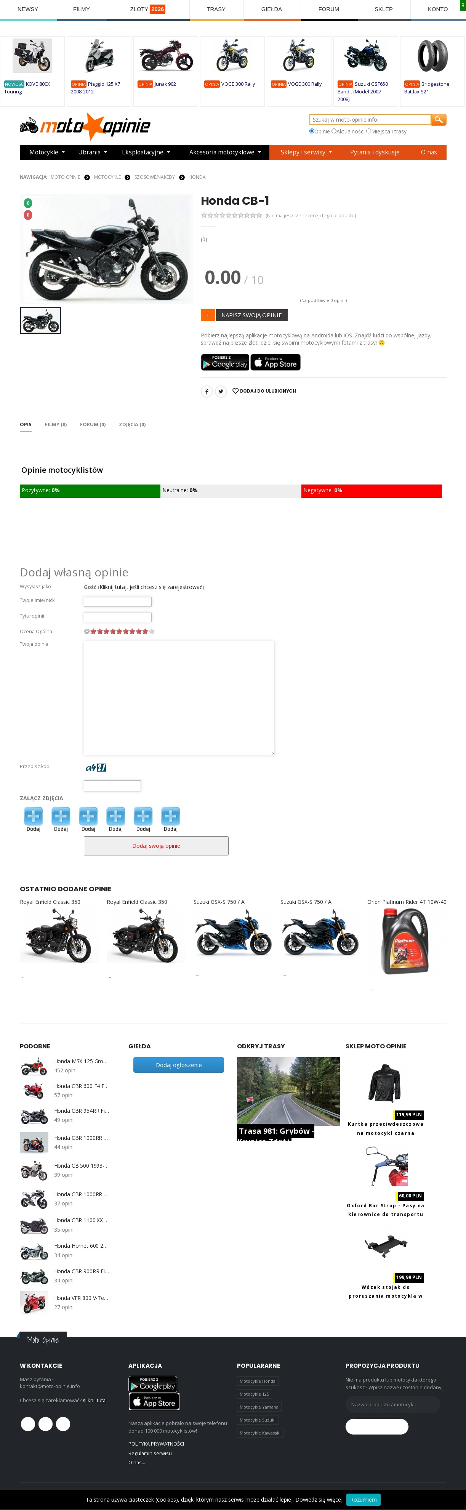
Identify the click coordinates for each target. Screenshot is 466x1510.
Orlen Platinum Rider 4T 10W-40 (407, 901)
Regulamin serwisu (150, 1452)
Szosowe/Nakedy (155, 176)
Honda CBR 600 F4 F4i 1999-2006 (81, 1085)
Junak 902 (165, 84)
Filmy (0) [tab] (56, 423)
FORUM (329, 9)
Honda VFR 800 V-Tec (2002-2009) (81, 1297)
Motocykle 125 (254, 1393)
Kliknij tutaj (95, 1399)
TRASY (217, 9)
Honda (197, 176)
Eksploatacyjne (142, 152)
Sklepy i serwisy (304, 152)
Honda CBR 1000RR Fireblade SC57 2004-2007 (81, 1137)
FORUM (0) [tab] (93, 423)
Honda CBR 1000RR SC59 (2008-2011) (81, 1194)
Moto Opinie (65, 176)
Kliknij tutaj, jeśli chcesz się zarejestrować (150, 586)
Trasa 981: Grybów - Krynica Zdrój (275, 1135)
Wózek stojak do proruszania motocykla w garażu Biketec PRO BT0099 (385, 1296)
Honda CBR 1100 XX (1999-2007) (81, 1220)
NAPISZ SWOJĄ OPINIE (251, 314)
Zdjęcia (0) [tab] (132, 423)
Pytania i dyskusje (376, 152)
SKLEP (384, 9)
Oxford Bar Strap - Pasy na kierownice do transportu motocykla (385, 1214)
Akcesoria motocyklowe (222, 152)
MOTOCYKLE (107, 176)
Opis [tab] (26, 423)
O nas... (137, 1462)
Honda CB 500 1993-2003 (81, 1165)
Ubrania (89, 152)
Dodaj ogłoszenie (179, 1064)
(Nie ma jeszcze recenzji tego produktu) (311, 214)
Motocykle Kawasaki (260, 1433)
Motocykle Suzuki (257, 1420)
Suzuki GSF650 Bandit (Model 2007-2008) (363, 92)
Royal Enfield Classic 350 (50, 901)
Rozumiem (363, 1499)
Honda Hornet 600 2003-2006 (81, 1245)
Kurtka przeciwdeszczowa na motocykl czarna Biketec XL (386, 1132)
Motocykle (44, 152)
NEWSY (28, 9)
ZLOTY (149, 9)
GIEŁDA (272, 9)
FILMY (81, 9)
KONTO (438, 9)
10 (152, 631)
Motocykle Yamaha (259, 1407)
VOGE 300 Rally (238, 84)
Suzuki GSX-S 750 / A (219, 901)
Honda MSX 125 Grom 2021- (81, 1060)
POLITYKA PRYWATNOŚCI (156, 1443)
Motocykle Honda (257, 1380)
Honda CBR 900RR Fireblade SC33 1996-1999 (81, 1271)
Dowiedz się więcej (319, 1499)
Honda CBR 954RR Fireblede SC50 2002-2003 (81, 1110)
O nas (430, 152)
